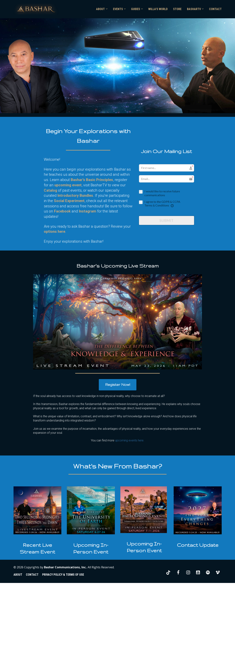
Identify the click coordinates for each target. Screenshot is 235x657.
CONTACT (215, 9)
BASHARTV (194, 9)
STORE (177, 9)
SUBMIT (166, 220)
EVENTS (118, 9)
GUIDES (135, 9)
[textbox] (38, 548)
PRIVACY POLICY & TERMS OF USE (63, 574)
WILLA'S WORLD (158, 9)
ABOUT (100, 9)
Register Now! (117, 385)
